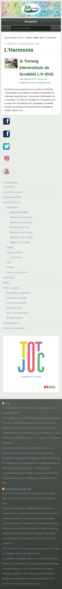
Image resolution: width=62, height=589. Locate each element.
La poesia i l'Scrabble (16, 298)
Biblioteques (12, 207)
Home (21, 37)
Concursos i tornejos (13, 192)
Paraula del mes (14, 308)
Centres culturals (14, 252)
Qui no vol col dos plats (17, 313)
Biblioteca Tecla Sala (20, 242)
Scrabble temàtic (14, 318)
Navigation (31, 21)
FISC (8, 403)
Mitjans (6, 282)
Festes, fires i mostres (16, 272)
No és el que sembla (16, 303)
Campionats (9, 187)
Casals (9, 247)
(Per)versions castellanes (18, 293)
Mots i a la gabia (11, 288)
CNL (8, 262)
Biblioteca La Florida (19, 227)
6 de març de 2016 (27, 79)
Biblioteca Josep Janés (21, 222)
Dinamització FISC (12, 197)
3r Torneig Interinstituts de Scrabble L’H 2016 (36, 67)
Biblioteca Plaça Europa (21, 232)
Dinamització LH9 (27, 83)
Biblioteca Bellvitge (19, 212)
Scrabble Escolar (43, 83)
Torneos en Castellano (13, 328)
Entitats (10, 267)
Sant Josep (15, 257)
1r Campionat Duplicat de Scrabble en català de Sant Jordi (30, 408)
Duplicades (8, 277)
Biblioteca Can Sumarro (21, 217)
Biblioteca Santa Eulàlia (21, 237)
